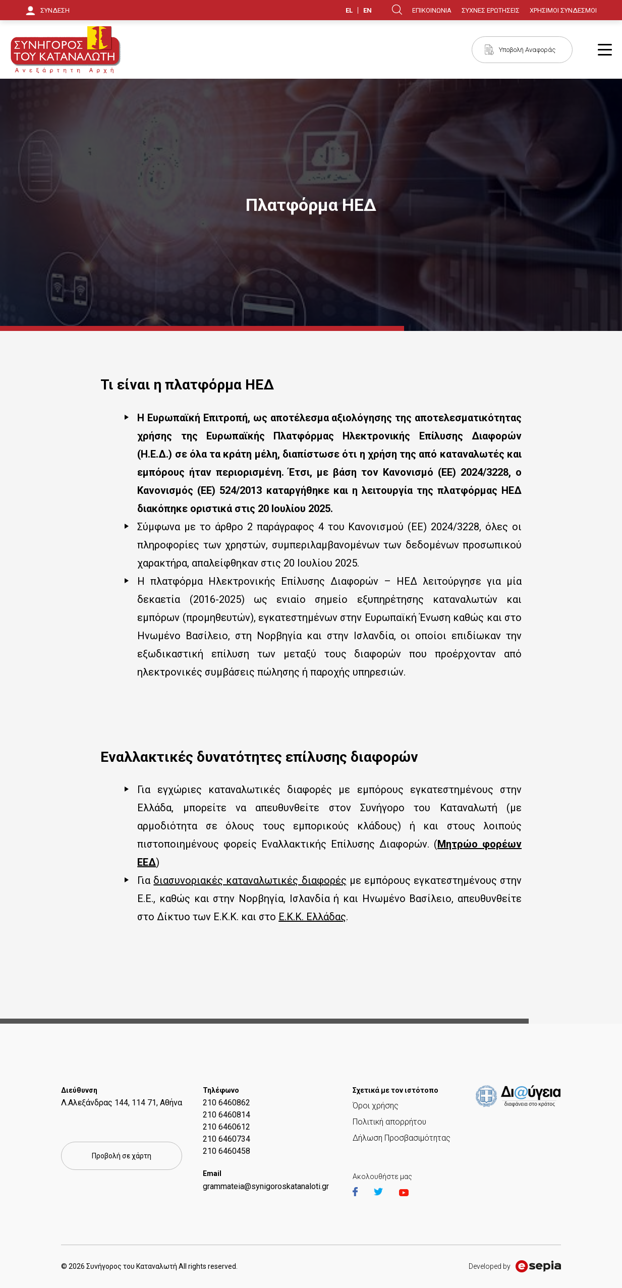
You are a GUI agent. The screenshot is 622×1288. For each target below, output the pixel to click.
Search (397, 10)
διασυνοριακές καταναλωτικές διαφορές (249, 880)
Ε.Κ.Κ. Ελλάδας (312, 917)
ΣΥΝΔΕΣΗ (55, 10)
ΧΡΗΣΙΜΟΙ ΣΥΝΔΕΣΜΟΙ (563, 10)
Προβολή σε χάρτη (121, 1156)
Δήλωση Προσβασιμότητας (401, 1138)
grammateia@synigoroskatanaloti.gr (266, 1186)
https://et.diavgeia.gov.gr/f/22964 (520, 1096)
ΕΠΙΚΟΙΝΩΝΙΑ (431, 10)
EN (367, 10)
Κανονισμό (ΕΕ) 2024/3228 (445, 472)
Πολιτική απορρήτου (389, 1122)
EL (349, 10)
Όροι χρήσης (376, 1105)
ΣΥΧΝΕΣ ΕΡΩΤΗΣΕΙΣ (491, 10)
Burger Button (605, 49)
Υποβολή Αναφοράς (527, 49)
